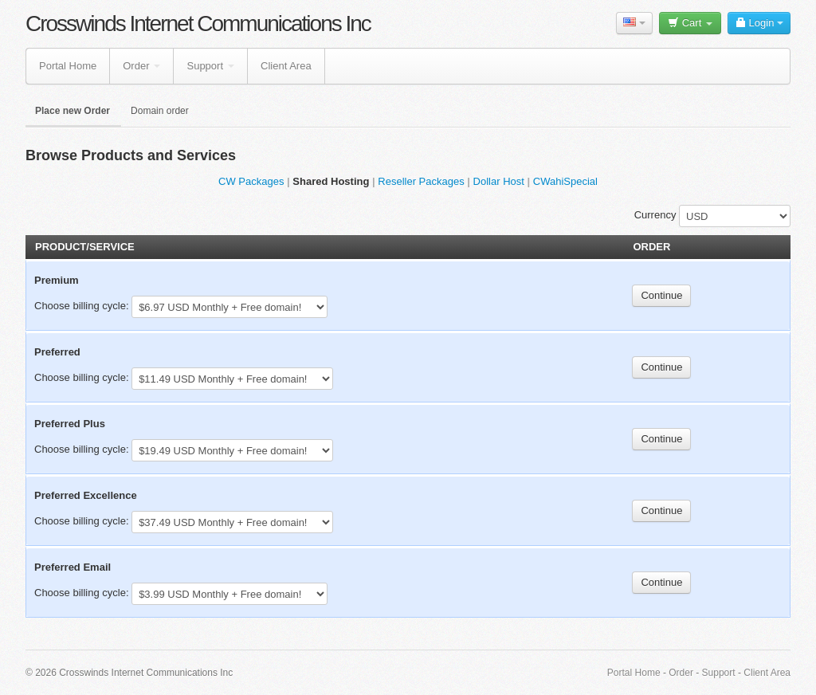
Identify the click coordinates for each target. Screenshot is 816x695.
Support (210, 66)
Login (759, 23)
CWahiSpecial (565, 181)
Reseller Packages (421, 181)
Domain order (160, 110)
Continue (661, 295)
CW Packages (251, 181)
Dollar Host (498, 181)
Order (141, 66)
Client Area (286, 66)
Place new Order (72, 110)
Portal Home (67, 66)
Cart (690, 23)
